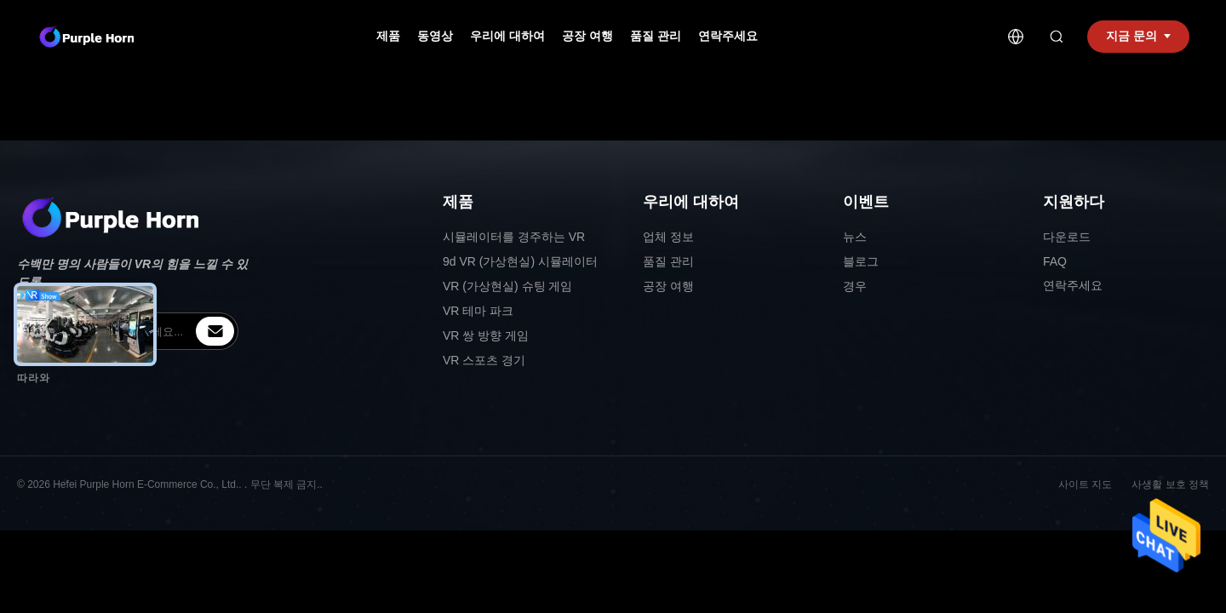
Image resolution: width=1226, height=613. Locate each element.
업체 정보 (668, 236)
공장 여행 (587, 36)
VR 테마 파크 (478, 311)
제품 (388, 36)
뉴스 (855, 236)
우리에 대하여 (507, 36)
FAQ (1055, 261)
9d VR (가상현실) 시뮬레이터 (520, 261)
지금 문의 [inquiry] (1138, 36)
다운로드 (1067, 236)
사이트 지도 (1085, 484)
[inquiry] (215, 331)
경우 (855, 286)
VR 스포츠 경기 (484, 360)
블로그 (861, 261)
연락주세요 (728, 36)
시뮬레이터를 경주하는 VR (514, 236)
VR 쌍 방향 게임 (486, 335)
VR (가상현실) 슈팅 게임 (507, 286)
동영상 (435, 36)
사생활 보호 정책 (1170, 484)
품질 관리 (655, 36)
